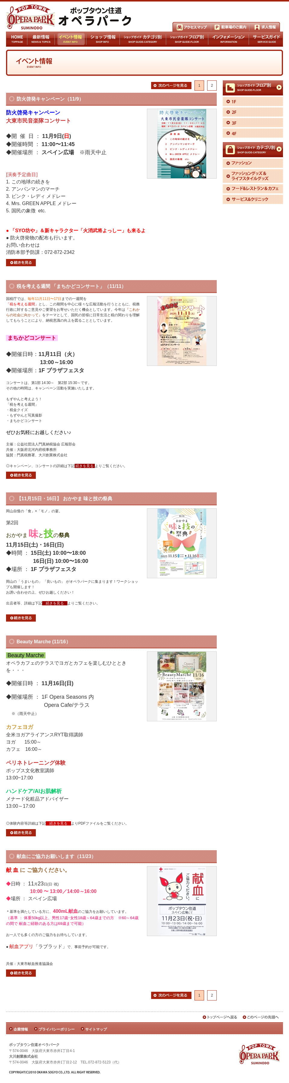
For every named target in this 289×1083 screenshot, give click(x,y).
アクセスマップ (191, 27)
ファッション (253, 163)
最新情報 (41, 39)
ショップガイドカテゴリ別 (143, 39)
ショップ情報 (103, 39)
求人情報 (265, 27)
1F (253, 101)
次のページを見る (171, 85)
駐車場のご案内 (230, 27)
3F (253, 122)
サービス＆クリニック (253, 199)
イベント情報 (70, 39)
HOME (16, 39)
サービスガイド (266, 39)
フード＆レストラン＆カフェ (253, 188)
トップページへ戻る (220, 1017)
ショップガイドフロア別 (187, 39)
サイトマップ (96, 1029)
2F (253, 112)
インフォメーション (228, 39)
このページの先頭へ (261, 1017)
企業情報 (21, 1029)
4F (253, 133)
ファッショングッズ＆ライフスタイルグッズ (253, 176)
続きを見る (21, 262)
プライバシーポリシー (57, 1029)
